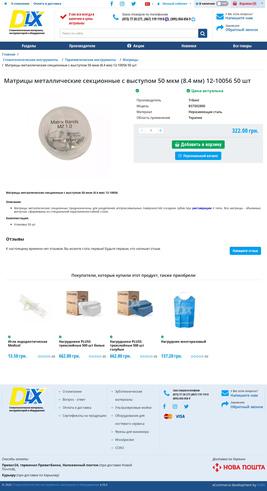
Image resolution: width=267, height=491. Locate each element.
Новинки (186, 45)
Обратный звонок (241, 29)
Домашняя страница (5, 3)
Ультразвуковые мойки (133, 407)
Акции (136, 45)
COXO (119, 448)
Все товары (238, 45)
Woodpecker (124, 439)
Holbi (261, 485)
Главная (8, 54)
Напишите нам (239, 18)
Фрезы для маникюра (132, 431)
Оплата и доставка (47, 3)
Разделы (28, 45)
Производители (81, 45)
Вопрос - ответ (74, 399)
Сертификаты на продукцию (84, 415)
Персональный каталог (200, 156)
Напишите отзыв (245, 251)
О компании (20, 3)
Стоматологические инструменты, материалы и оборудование (55, 485)
